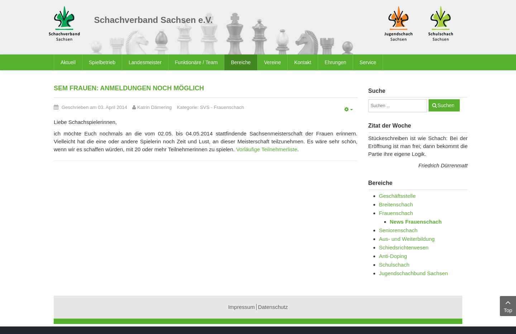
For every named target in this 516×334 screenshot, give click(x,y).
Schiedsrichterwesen (404, 247)
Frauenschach (229, 107)
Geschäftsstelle (397, 196)
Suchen (446, 105)
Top (508, 305)
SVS (205, 107)
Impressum (241, 307)
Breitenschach (396, 204)
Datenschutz (273, 307)
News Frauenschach (416, 222)
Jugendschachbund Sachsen (413, 273)
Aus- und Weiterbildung (407, 239)
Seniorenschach (398, 230)
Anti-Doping (393, 256)
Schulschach (394, 265)
